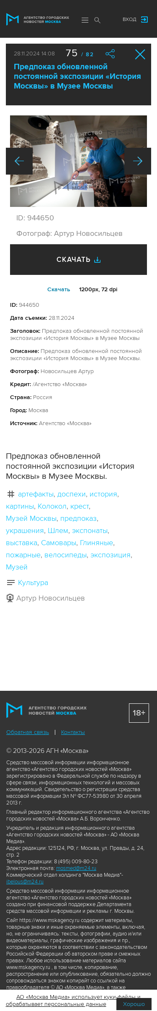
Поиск (98, 20)
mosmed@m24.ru (76, 868)
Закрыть (140, 54)
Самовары (58, 542)
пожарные (23, 554)
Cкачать (58, 289)
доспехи (71, 494)
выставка (21, 542)
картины (20, 506)
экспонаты (90, 530)
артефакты (36, 494)
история (103, 494)
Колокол (52, 506)
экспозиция (110, 554)
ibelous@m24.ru (25, 881)
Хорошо (134, 1004)
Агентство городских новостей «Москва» (37, 19)
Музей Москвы (31, 518)
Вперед (137, 161)
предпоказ (78, 518)
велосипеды (65, 554)
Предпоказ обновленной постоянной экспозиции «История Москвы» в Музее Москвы (77, 76)
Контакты (73, 732)
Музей (17, 567)
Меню (85, 20)
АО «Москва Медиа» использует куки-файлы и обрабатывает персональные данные (73, 1000)
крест (79, 506)
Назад (19, 161)
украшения (25, 530)
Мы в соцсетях (108, 20)
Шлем (58, 530)
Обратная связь (27, 732)
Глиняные (96, 542)
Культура (33, 582)
